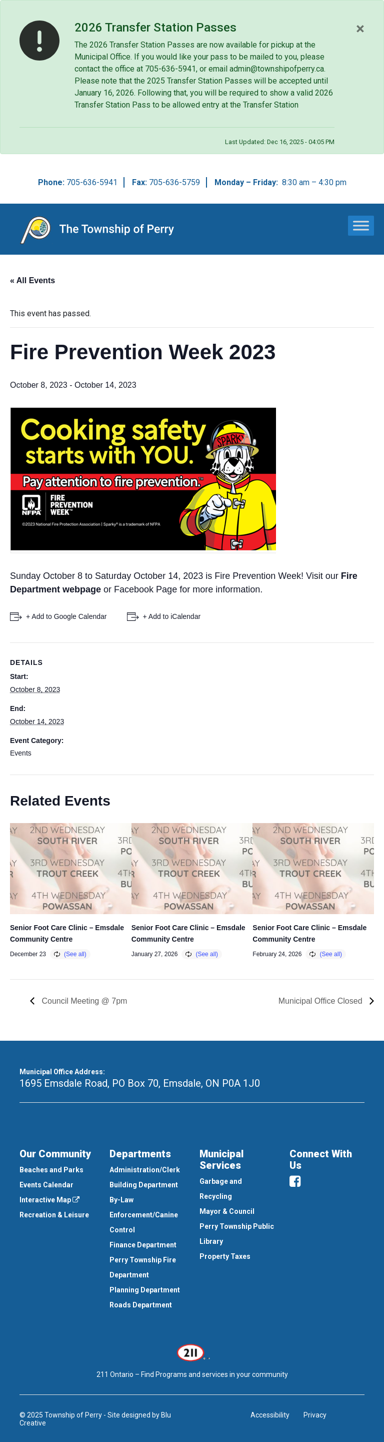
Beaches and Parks (52, 1170)
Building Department (144, 1185)
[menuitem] (57, 1169)
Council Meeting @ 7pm (83, 1001)
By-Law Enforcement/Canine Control (144, 1215)
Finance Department (143, 1245)
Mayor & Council (227, 1211)
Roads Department (141, 1305)
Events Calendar (47, 1185)
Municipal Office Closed (321, 1001)
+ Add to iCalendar (172, 616)
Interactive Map (50, 1200)
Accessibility (270, 1415)
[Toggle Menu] (361, 225)
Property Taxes (225, 1256)
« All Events (32, 280)
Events (21, 753)
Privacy (315, 1415)
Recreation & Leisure (54, 1215)
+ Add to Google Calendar (66, 616)
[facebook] (295, 1181)
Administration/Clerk (145, 1170)
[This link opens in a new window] (192, 1351)
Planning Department (145, 1290)
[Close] (360, 29)
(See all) (75, 954)
